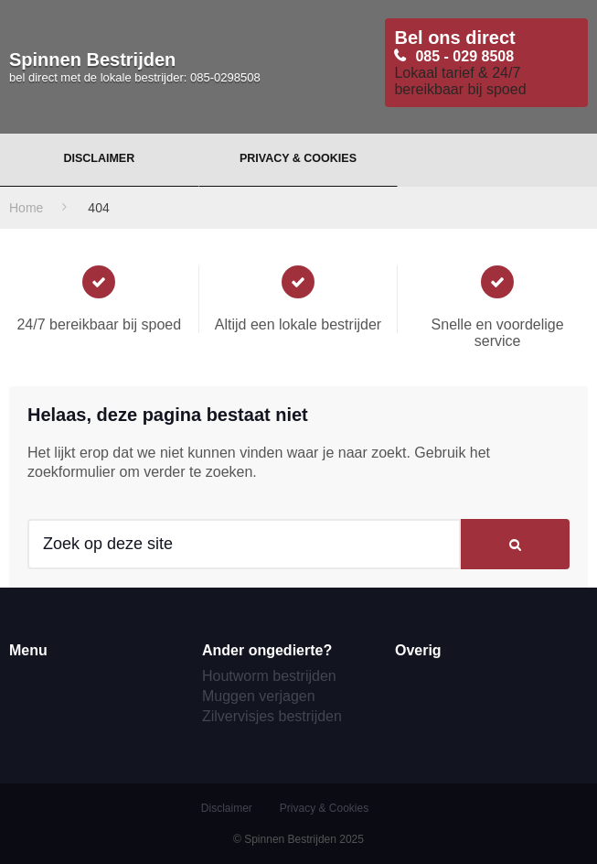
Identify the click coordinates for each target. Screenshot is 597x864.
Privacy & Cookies (298, 158)
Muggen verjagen (258, 696)
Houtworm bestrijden (269, 676)
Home (26, 207)
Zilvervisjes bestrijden (272, 716)
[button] (515, 544)
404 (98, 207)
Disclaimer (98, 158)
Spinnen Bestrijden (135, 66)
